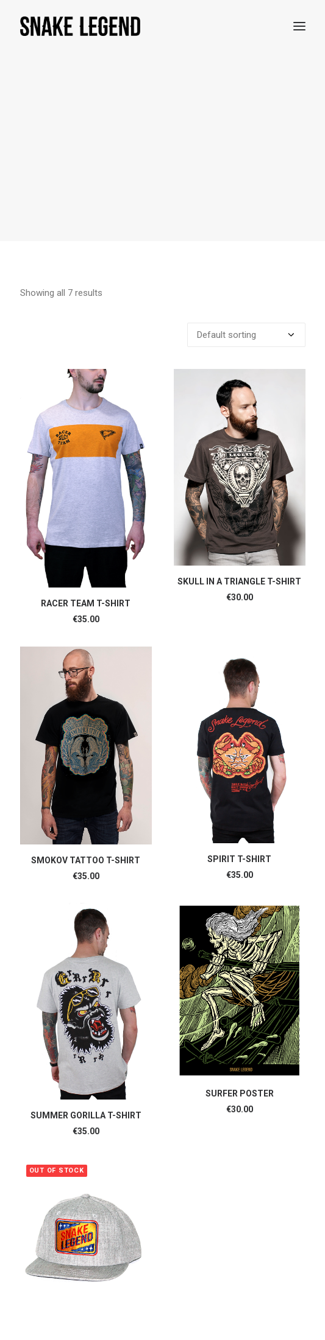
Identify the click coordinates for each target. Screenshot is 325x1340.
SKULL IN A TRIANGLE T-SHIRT (239, 452)
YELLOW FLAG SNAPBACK (86, 1220)
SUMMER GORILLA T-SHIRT (85, 986)
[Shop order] (246, 206)
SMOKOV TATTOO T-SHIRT (85, 731)
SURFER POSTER (239, 964)
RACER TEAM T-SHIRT (85, 474)
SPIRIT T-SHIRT (239, 730)
